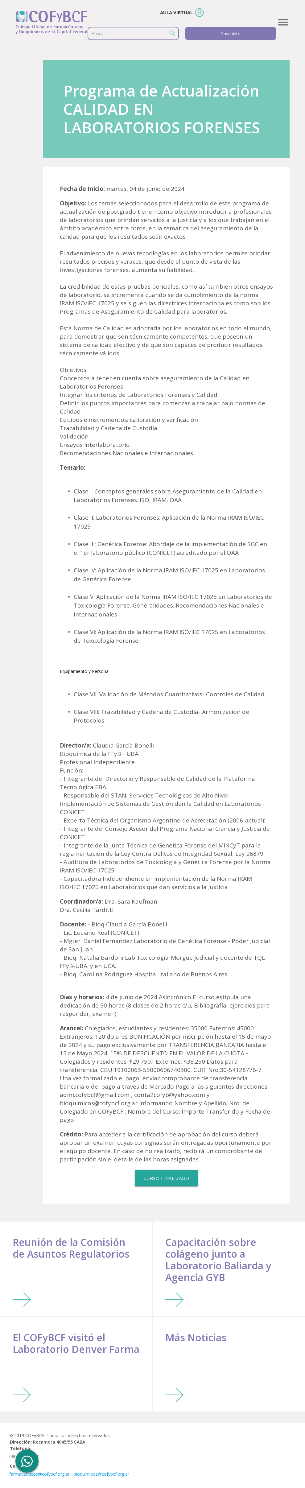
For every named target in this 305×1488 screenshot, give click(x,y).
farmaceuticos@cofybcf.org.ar (39, 1474)
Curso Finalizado (166, 1178)
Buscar (98, 33)
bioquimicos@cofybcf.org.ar (101, 1474)
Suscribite (230, 33)
